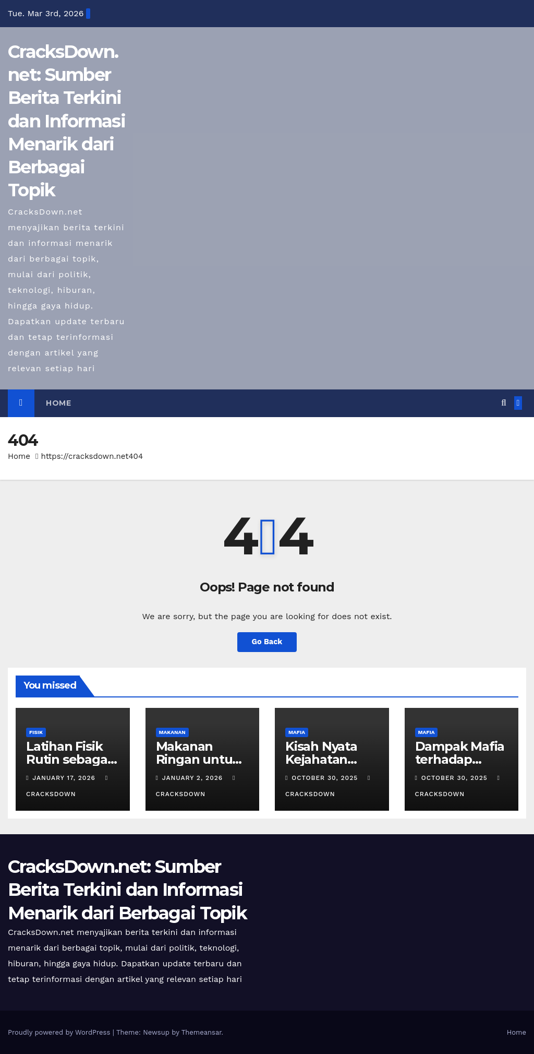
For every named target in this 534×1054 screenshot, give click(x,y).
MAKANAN (172, 732)
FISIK (36, 732)
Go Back (267, 642)
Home (58, 403)
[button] (503, 403)
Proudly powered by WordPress (60, 1032)
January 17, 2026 (65, 777)
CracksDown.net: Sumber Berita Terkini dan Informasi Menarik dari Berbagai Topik (66, 121)
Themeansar (201, 1032)
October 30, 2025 (326, 777)
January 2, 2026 (193, 777)
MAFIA (296, 732)
